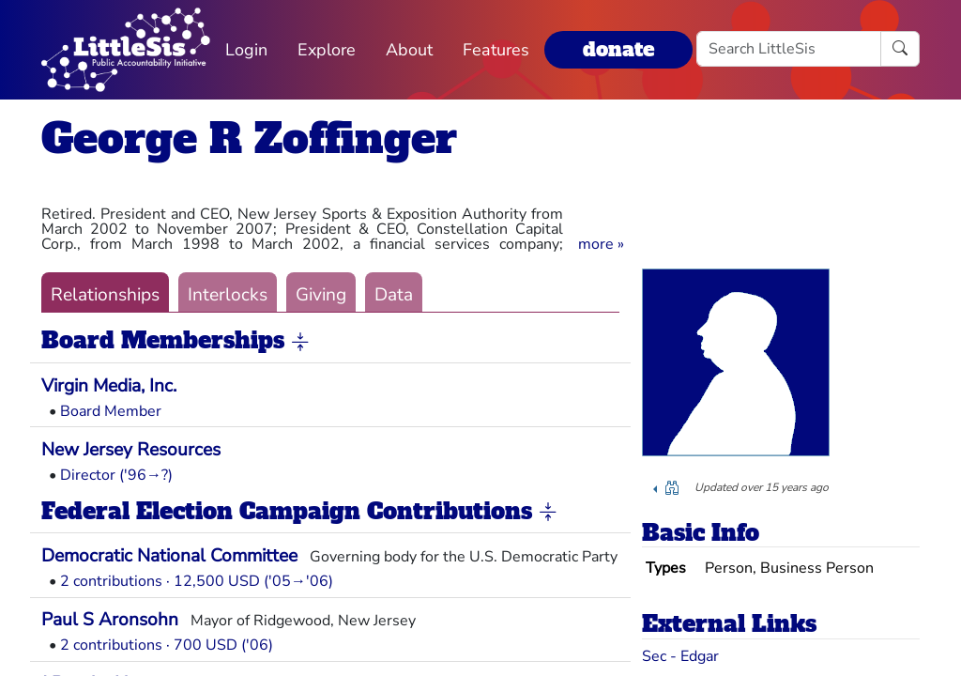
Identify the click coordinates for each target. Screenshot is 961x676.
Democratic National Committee (169, 556)
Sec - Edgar (680, 656)
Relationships (105, 295)
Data (393, 295)
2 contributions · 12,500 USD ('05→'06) (196, 581)
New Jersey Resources (131, 450)
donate (618, 49)
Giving (321, 295)
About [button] (409, 49)
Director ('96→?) (116, 475)
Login (246, 49)
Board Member (110, 411)
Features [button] (496, 49)
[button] (601, 244)
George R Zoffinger (249, 138)
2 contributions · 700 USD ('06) (166, 645)
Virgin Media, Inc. (108, 386)
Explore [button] (326, 49)
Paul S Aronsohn (109, 619)
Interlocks (227, 295)
